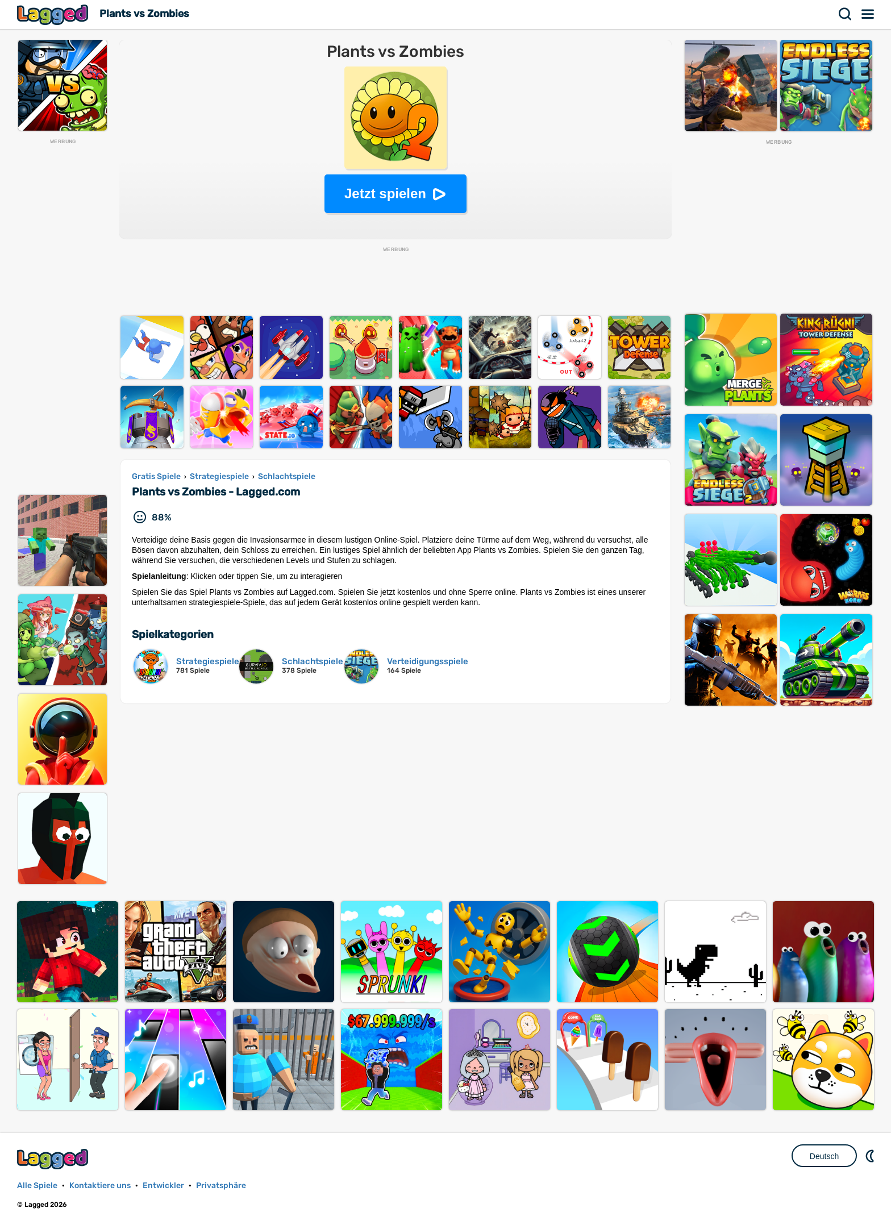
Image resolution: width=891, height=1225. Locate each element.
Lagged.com (54, 1158)
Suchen (845, 14)
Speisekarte (868, 14)
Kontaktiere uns (100, 1185)
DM (871, 1155)
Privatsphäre (221, 1185)
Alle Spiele (37, 1185)
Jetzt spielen (385, 193)
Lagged (54, 14)
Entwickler (163, 1185)
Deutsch (824, 1156)
